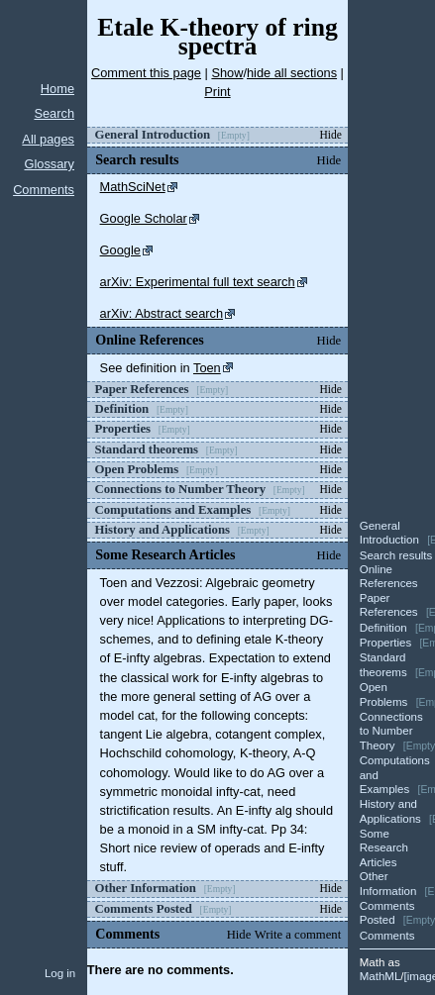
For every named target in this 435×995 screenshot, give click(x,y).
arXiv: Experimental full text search (197, 281)
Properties (385, 642)
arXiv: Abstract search (161, 313)
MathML (380, 976)
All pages (48, 139)
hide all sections (292, 72)
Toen (207, 367)
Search (54, 113)
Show (227, 72)
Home (57, 88)
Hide (330, 135)
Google (120, 250)
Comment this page (146, 72)
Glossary (50, 163)
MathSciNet (132, 186)
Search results (396, 555)
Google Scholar (143, 218)
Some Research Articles (384, 848)
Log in (60, 973)
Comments (43, 189)
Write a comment (298, 935)
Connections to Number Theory (391, 731)
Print (217, 91)
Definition (383, 628)
